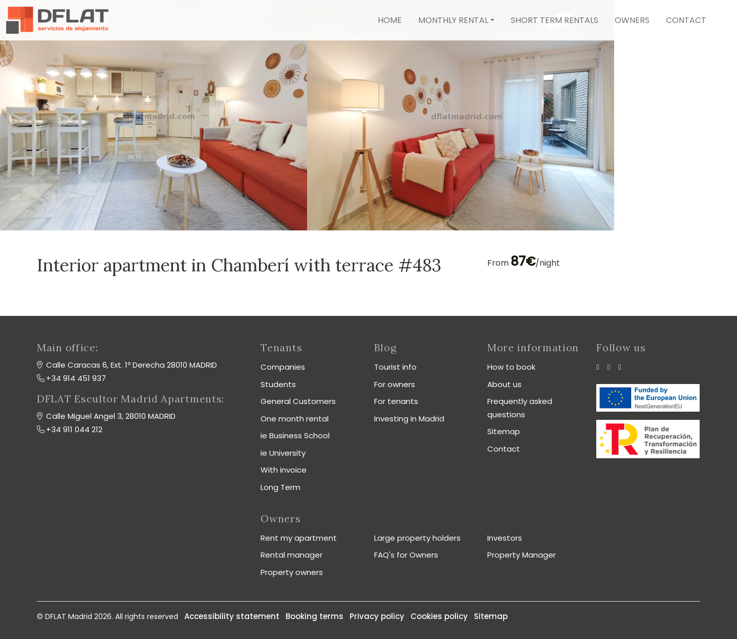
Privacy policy (377, 616)
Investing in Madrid (409, 418)
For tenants (396, 401)
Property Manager (521, 554)
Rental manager (291, 554)
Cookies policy (439, 616)
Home (390, 20)
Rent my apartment (299, 537)
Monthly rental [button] (453, 20)
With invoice (284, 469)
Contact (686, 20)
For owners (394, 384)
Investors (504, 537)
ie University (283, 453)
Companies (283, 366)
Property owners (292, 572)
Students (278, 384)
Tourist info (395, 366)
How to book (511, 366)
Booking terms (314, 616)
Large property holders (417, 537)
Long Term (280, 487)
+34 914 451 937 (76, 378)
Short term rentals (554, 20)
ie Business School (295, 435)
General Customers (298, 401)
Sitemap (503, 431)
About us (504, 384)
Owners (632, 20)
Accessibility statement (231, 616)
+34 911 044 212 (74, 429)
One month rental (295, 418)
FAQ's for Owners (406, 554)
